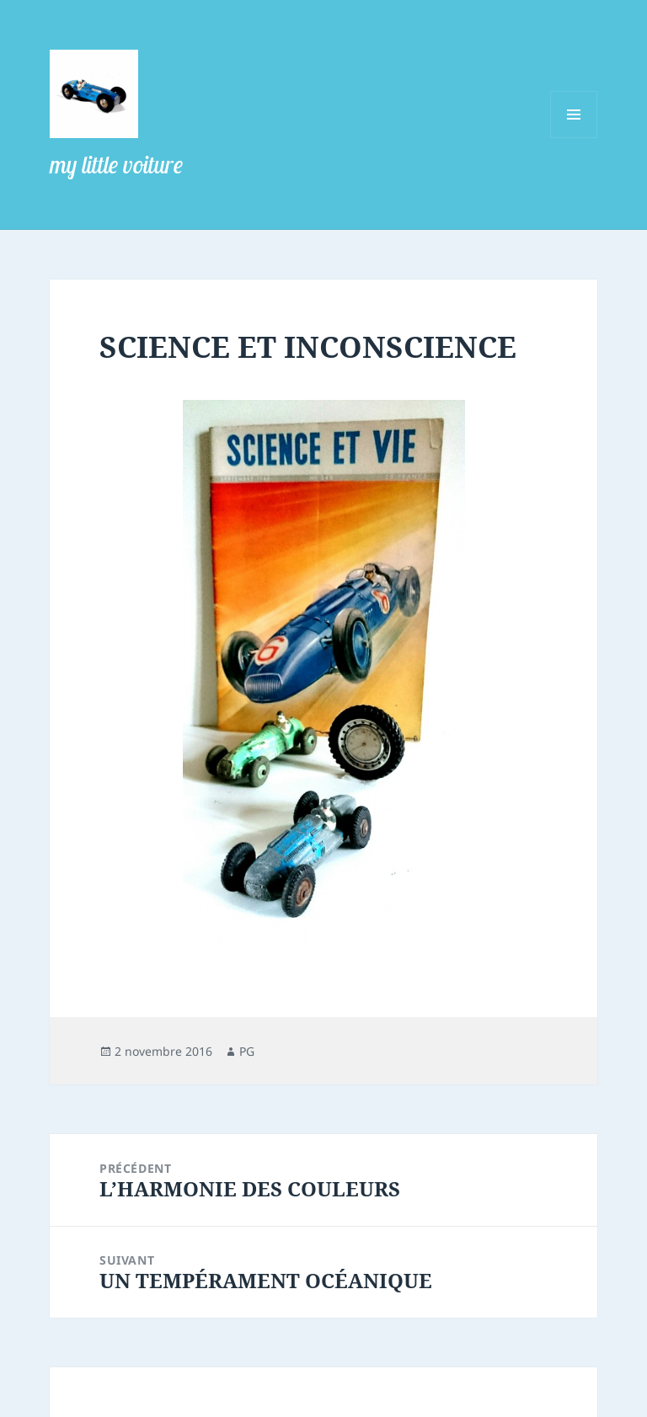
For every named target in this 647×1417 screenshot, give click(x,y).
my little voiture (116, 164)
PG (246, 1051)
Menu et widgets (574, 137)
